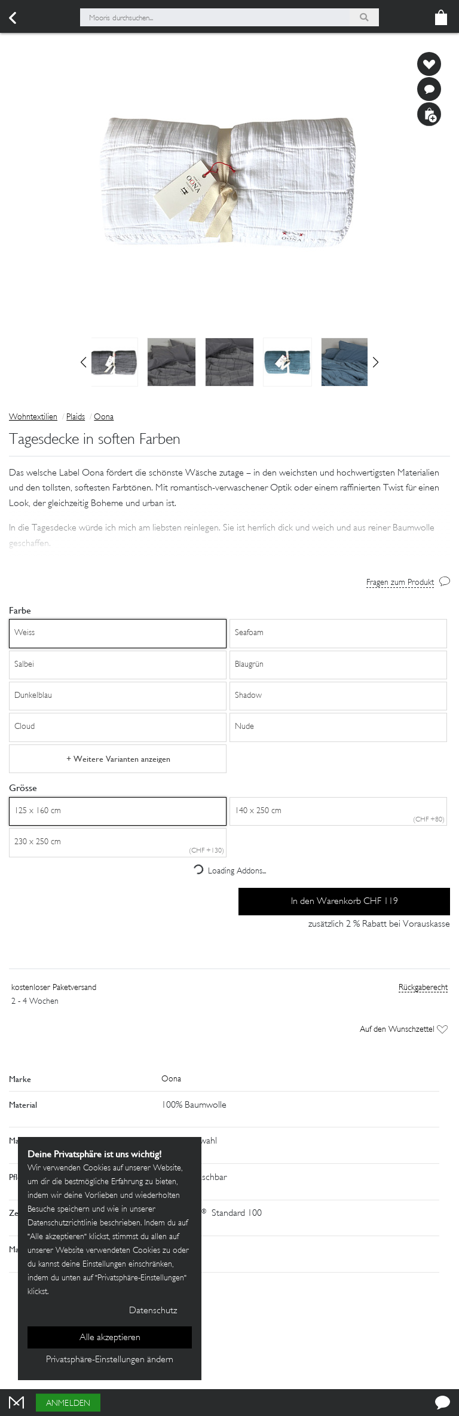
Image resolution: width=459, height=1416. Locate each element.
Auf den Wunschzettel (404, 1030)
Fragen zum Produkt (400, 583)
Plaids (75, 417)
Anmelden (68, 1404)
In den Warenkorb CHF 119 (344, 901)
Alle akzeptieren (109, 1338)
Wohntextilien (33, 417)
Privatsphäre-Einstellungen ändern (109, 1360)
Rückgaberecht (423, 988)
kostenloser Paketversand (53, 988)
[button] (376, 362)
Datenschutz (153, 1311)
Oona (104, 417)
